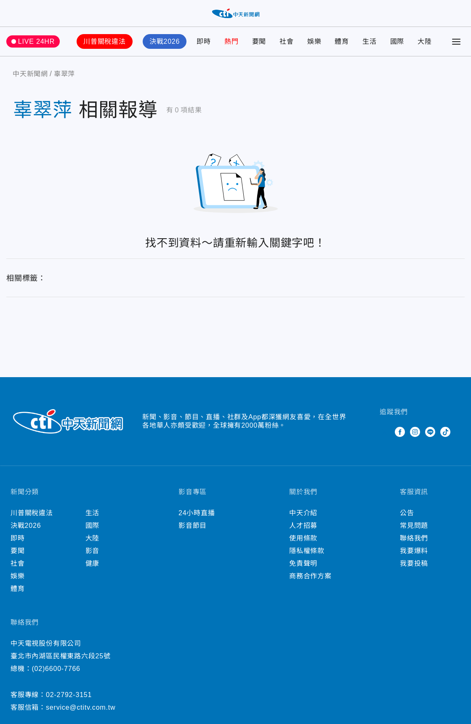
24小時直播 (196, 512)
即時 (204, 41)
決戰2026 (164, 41)
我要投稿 (414, 563)
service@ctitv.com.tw (80, 707)
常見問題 (414, 525)
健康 (92, 563)
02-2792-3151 (69, 694)
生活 (369, 41)
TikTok (445, 432)
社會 (286, 41)
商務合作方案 (310, 576)
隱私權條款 (307, 550)
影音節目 (192, 525)
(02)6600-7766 (56, 668)
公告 (407, 512)
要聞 (259, 41)
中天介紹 (303, 512)
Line (430, 432)
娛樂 (314, 41)
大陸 (425, 41)
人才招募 (303, 525)
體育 (342, 41)
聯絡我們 (414, 538)
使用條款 (303, 538)
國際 (397, 41)
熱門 (231, 41)
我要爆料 (414, 550)
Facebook (400, 432)
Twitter (385, 432)
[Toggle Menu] (456, 41)
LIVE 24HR (36, 41)
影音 (92, 550)
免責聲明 (303, 563)
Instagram (415, 432)
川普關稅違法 (104, 41)
